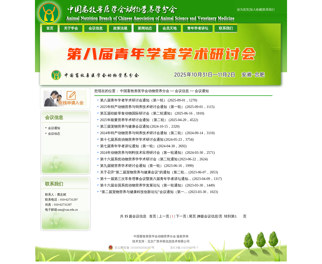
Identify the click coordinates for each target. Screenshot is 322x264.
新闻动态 (145, 28)
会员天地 (170, 28)
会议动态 (54, 133)
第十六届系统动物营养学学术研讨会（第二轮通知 (139, 159)
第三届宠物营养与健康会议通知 (124, 126)
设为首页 (243, 9)
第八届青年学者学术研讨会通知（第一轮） (133, 100)
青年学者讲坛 (197, 28)
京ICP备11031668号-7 (184, 247)
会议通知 (54, 128)
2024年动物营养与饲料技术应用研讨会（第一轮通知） (142, 153)
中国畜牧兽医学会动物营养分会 (144, 91)
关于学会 (71, 28)
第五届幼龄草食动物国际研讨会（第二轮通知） (137, 113)
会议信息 (96, 28)
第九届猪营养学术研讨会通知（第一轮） (132, 166)
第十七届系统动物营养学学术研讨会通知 (132, 139)
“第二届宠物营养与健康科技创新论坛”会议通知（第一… (144, 192)
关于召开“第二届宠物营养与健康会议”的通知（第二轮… (144, 172)
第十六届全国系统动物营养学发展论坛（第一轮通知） (142, 185)
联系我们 (269, 9)
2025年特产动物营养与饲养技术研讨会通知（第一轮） (142, 107)
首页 (49, 28)
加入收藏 (256, 9)
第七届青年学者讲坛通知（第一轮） (128, 146)
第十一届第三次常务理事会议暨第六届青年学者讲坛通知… (146, 179)
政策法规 (120, 28)
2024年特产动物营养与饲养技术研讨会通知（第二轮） (142, 133)
